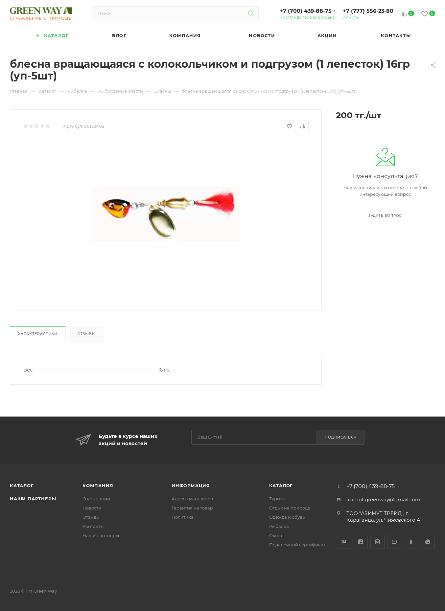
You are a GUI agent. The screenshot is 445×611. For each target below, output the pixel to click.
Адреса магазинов (192, 498)
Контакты (93, 526)
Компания (97, 485)
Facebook (361, 542)
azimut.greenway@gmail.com (383, 499)
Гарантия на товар (192, 507)
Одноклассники (411, 542)
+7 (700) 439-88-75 (306, 11)
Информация (191, 485)
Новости (91, 507)
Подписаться (341, 437)
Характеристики (38, 333)
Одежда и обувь (287, 517)
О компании (96, 498)
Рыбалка (279, 526)
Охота (275, 535)
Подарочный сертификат (297, 544)
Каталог (22, 485)
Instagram (377, 542)
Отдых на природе (289, 507)
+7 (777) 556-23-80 (368, 11)
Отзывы (86, 333)
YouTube (394, 542)
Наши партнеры (33, 498)
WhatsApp (428, 542)
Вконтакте (344, 542)
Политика (183, 517)
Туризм (277, 498)
